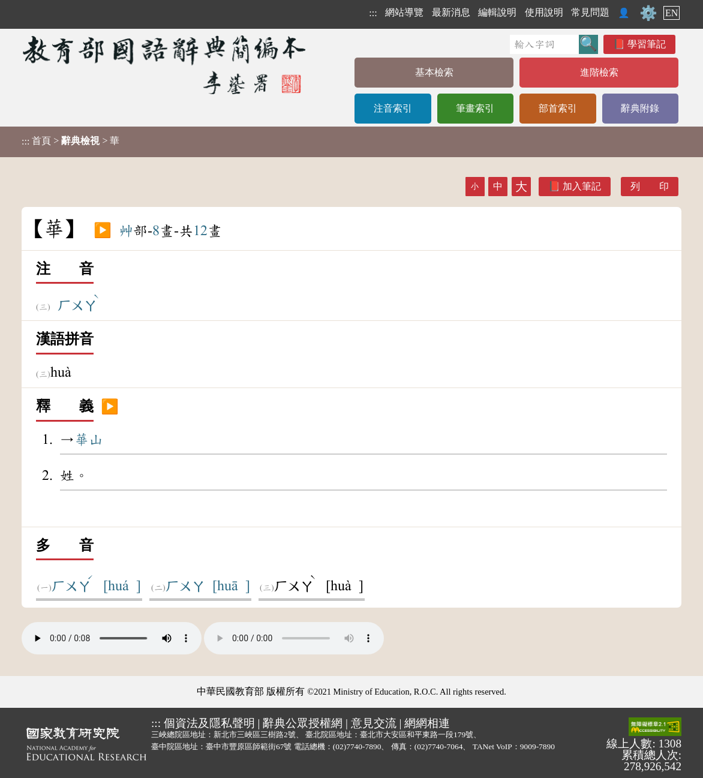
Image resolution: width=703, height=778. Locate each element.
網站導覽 (404, 12)
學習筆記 (646, 44)
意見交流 (373, 723)
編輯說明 (497, 12)
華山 (88, 439)
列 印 (649, 186)
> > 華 (70, 141)
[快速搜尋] (544, 44)
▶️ (103, 231)
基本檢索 (434, 72)
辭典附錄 (640, 108)
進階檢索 (599, 72)
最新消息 (451, 12)
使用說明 (544, 12)
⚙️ (648, 13)
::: (373, 13)
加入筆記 (582, 186)
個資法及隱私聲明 (209, 723)
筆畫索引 (475, 108)
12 (200, 231)
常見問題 (590, 12)
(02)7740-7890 (357, 746)
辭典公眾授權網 (303, 723)
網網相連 (427, 723)
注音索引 (393, 108)
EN (671, 13)
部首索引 (558, 108)
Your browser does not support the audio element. (112, 638)
